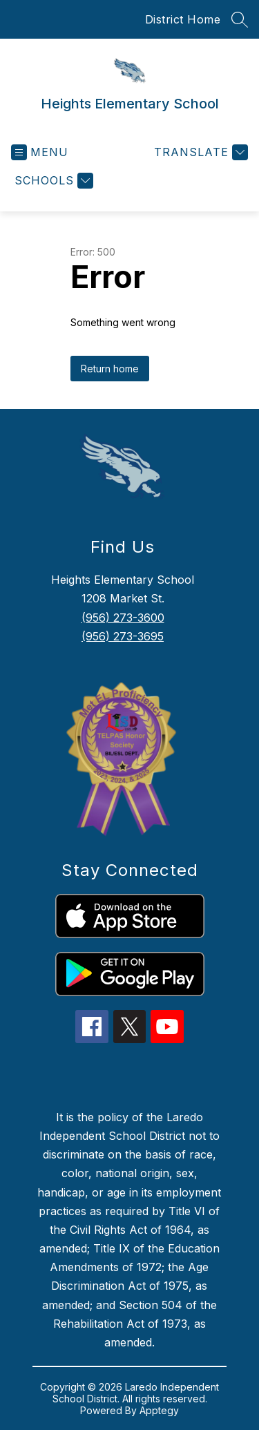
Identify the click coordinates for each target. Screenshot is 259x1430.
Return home (110, 368)
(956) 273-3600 (122, 618)
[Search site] (239, 19)
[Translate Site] (199, 152)
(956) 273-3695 (122, 636)
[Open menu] (39, 152)
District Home (183, 19)
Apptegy (159, 1410)
